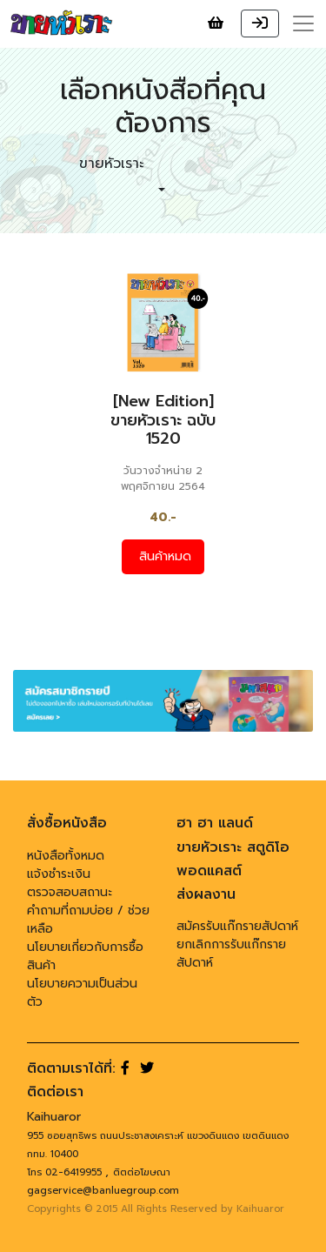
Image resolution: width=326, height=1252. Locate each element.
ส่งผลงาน (206, 894)
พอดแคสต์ (209, 870)
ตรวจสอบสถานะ (69, 892)
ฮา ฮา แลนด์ (214, 823)
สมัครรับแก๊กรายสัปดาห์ (237, 926)
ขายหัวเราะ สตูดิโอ (232, 847)
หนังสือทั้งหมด (65, 856)
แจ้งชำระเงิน (58, 874)
